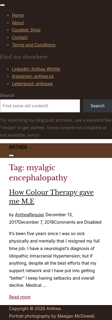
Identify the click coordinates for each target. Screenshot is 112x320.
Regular (37, 214)
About (18, 22)
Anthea (18, 146)
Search (7, 95)
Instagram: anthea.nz (33, 76)
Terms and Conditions (34, 44)
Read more (19, 296)
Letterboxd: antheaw (32, 83)
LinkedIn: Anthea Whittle (36, 68)
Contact (19, 37)
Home (18, 15)
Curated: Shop (26, 29)
